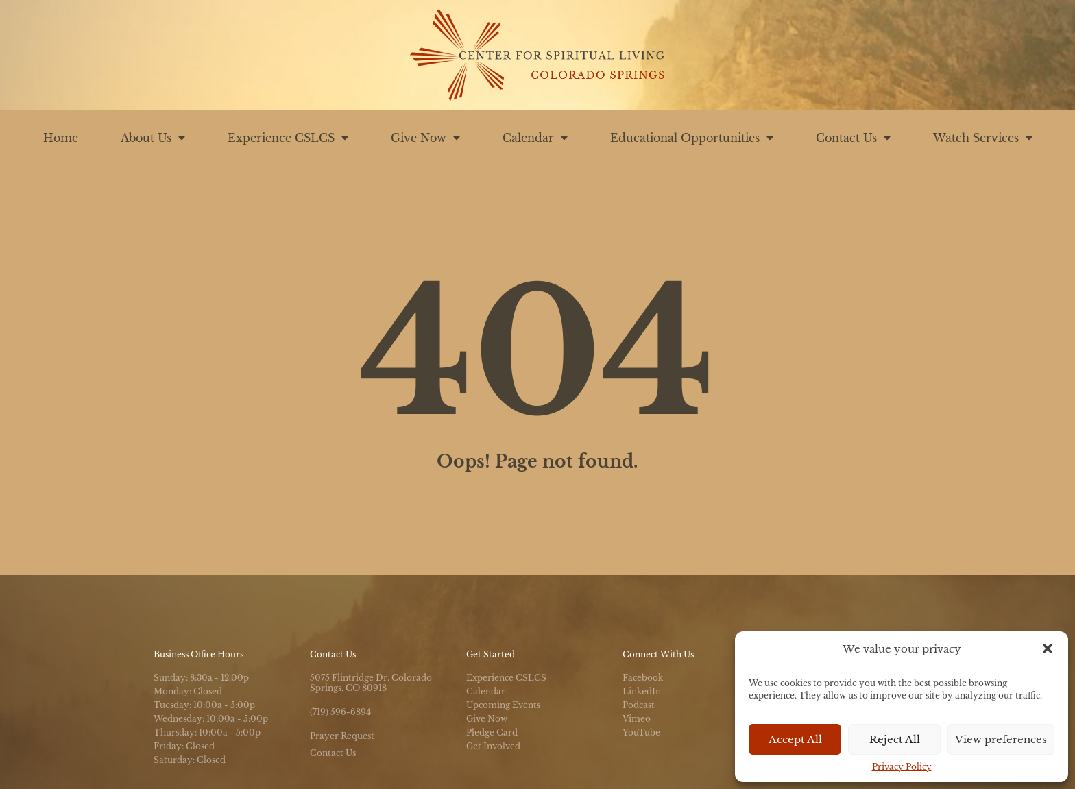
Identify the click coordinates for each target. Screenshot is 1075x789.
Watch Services (982, 137)
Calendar (535, 137)
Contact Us (853, 137)
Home (60, 138)
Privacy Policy (902, 767)
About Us (153, 137)
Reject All (894, 739)
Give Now (425, 137)
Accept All (795, 739)
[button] (1047, 648)
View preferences (1001, 739)
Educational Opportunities (691, 137)
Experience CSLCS (288, 137)
